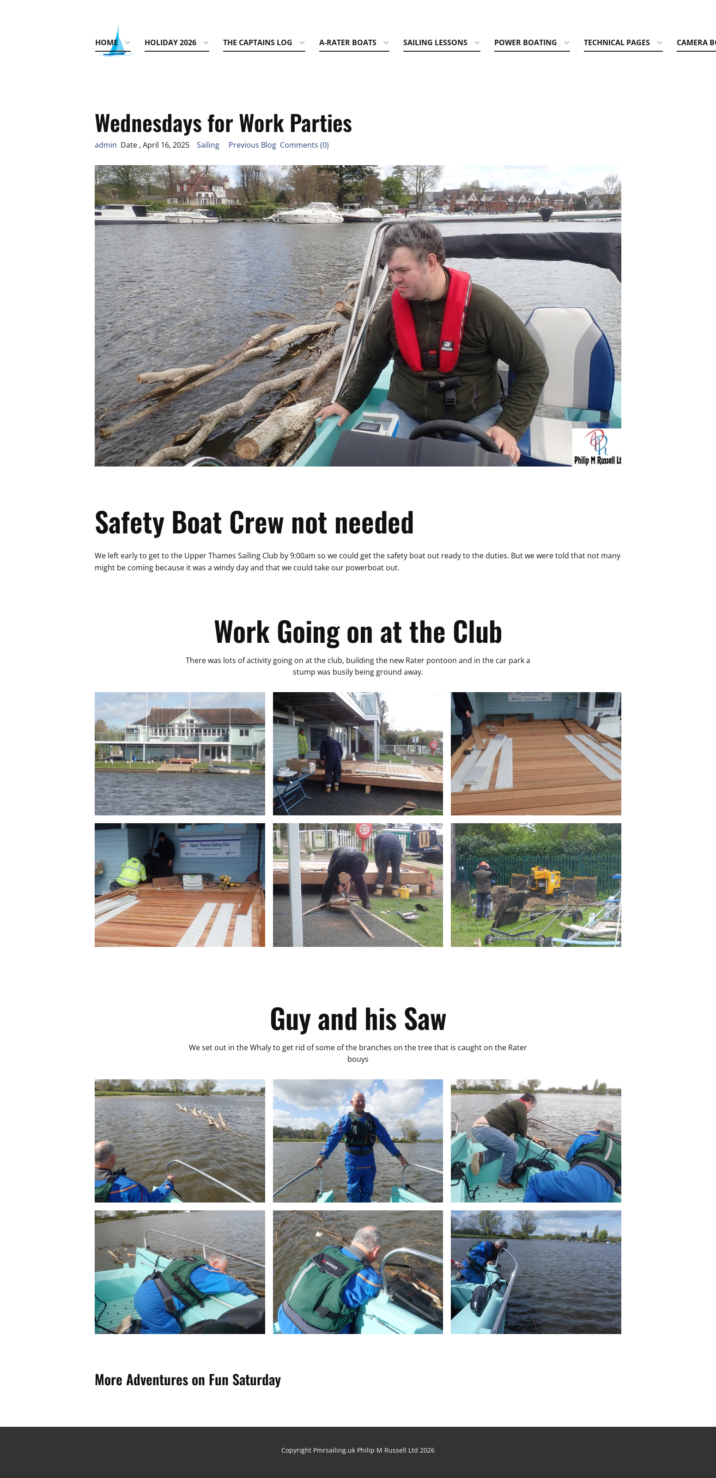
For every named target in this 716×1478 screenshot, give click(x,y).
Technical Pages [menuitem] (617, 42)
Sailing (208, 145)
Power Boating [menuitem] (525, 42)
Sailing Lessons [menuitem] (435, 42)
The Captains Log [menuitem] (257, 42)
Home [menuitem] (106, 42)
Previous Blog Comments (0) (275, 145)
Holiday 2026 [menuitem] (170, 42)
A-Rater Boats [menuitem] (347, 42)
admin (106, 145)
